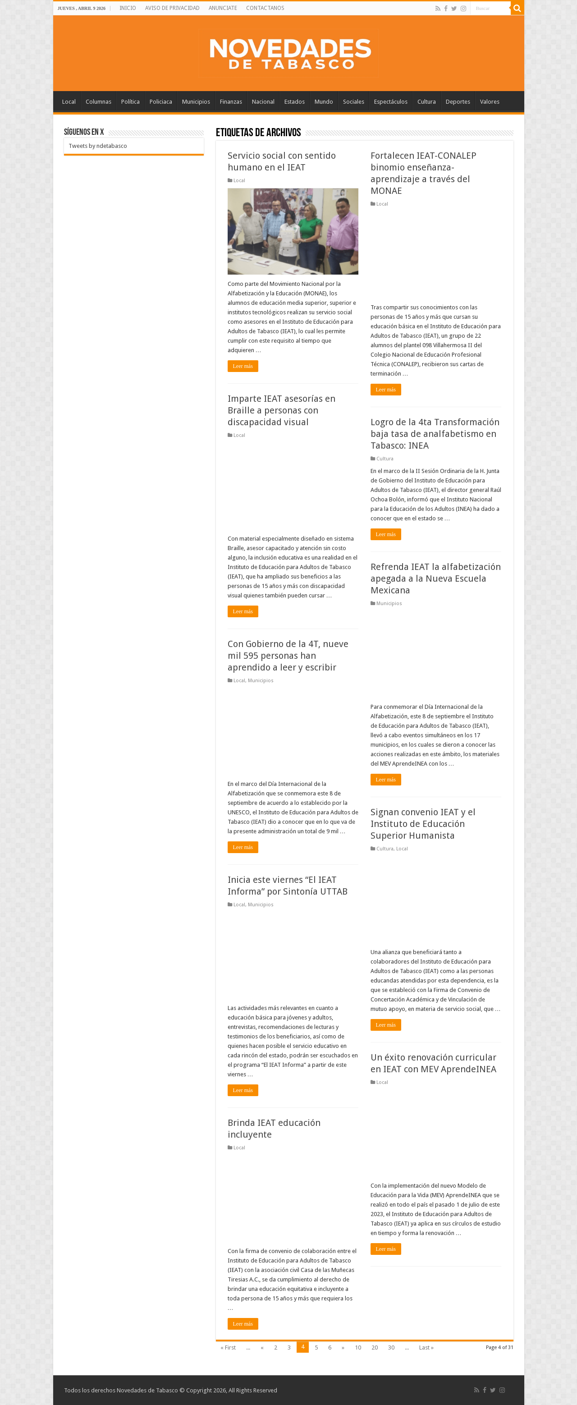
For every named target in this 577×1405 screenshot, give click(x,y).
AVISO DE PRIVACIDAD (172, 8)
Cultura (426, 101)
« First (228, 1347)
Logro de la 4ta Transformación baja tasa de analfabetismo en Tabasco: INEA (435, 434)
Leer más (243, 366)
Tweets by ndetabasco (98, 145)
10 (358, 1347)
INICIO (127, 8)
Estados (294, 101)
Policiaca (161, 101)
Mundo (324, 101)
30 (391, 1347)
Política (130, 101)
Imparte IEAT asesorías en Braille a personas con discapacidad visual (281, 410)
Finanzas (231, 101)
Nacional (263, 101)
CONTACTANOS (265, 8)
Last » (426, 1347)
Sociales (353, 101)
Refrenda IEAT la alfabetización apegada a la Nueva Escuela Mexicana (436, 578)
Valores (489, 101)
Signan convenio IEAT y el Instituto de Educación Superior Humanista (423, 824)
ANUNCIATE (223, 8)
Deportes (458, 101)
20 (374, 1347)
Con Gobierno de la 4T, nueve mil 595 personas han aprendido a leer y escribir (288, 655)
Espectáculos (391, 101)
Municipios (196, 101)
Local (69, 101)
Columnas (98, 101)
